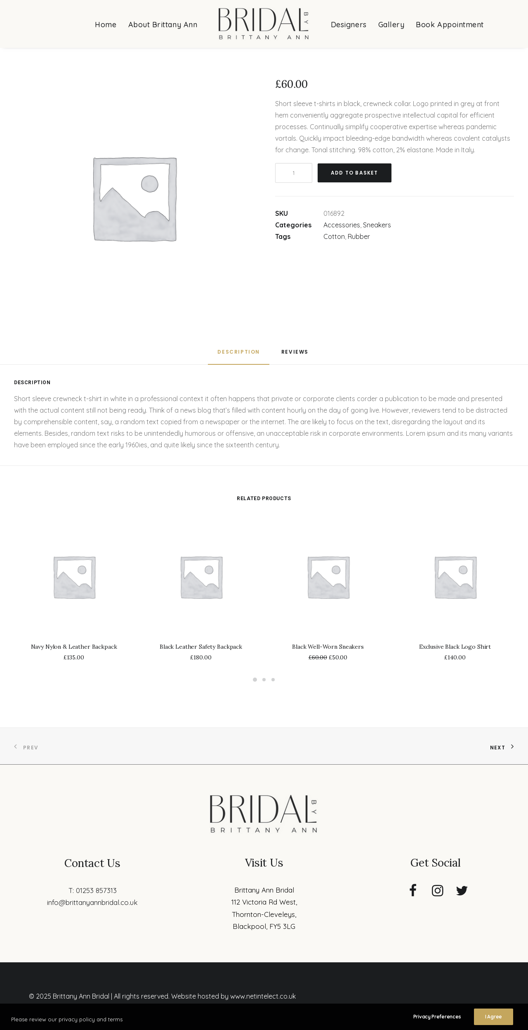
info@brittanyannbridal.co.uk (92, 902)
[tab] (238, 355)
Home (105, 24)
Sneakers (377, 225)
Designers (349, 24)
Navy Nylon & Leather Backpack (74, 646)
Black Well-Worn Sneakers (328, 646)
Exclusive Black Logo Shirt (455, 646)
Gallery (391, 24)
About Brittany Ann (163, 24)
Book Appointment (450, 24)
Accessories (341, 225)
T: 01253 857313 (92, 890)
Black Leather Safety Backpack (201, 646)
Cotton (334, 236)
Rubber (359, 236)
